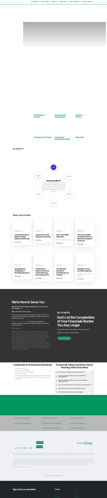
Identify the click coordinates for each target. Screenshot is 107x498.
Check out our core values (20, 321)
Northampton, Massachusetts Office (52, 423)
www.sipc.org (21, 466)
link (21, 308)
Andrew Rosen (59, 231)
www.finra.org (15, 466)
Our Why (54, 1)
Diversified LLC (38, 231)
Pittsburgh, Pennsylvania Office (23, 423)
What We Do (45, 1)
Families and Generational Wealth (62, 138)
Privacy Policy (27, 466)
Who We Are (35, 1)
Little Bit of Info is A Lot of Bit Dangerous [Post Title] (84, 270)
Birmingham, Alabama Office (22, 418)
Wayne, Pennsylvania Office (78, 423)
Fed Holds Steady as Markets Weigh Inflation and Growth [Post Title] (22, 237)
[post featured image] (22, 224)
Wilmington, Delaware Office (50, 418)
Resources (63, 1)
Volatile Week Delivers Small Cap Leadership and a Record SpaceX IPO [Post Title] (42, 272)
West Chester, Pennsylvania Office (51, 428)
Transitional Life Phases (43, 137)
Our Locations (74, 1)
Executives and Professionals (60, 116)
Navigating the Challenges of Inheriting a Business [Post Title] (22, 271)
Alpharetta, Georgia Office (77, 418)
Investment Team (18, 231)
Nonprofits (80, 137)
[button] (26, 418)
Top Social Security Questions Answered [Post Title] (43, 236)
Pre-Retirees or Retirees (39, 116)
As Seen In (18, 148)
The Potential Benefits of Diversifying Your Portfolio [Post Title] (62, 272)
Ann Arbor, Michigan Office (78, 428)
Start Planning (87, 1)
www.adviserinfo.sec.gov (81, 461)
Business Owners (79, 116)
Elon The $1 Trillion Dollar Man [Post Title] (62, 236)
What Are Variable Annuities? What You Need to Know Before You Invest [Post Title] (84, 238)
